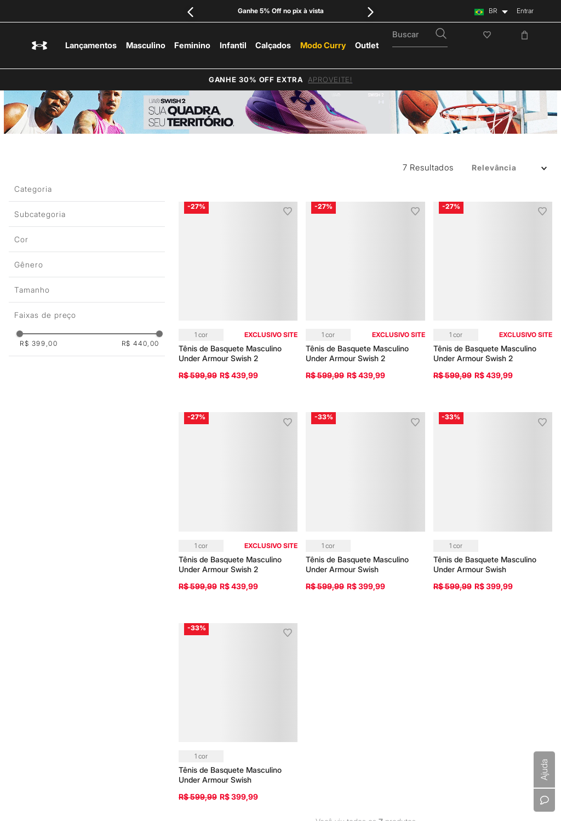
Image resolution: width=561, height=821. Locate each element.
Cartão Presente (353, 669)
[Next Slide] (370, 11)
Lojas (434, 538)
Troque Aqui (347, 630)
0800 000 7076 (309, 794)
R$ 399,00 (39, 343)
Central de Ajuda (354, 472)
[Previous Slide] (190, 11)
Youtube (533, 482)
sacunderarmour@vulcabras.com (422, 794)
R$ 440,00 (140, 343)
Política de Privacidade (208, 527)
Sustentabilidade (451, 512)
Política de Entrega (357, 512)
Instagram (535, 464)
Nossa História (448, 472)
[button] (86, 214)
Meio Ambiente (448, 525)
